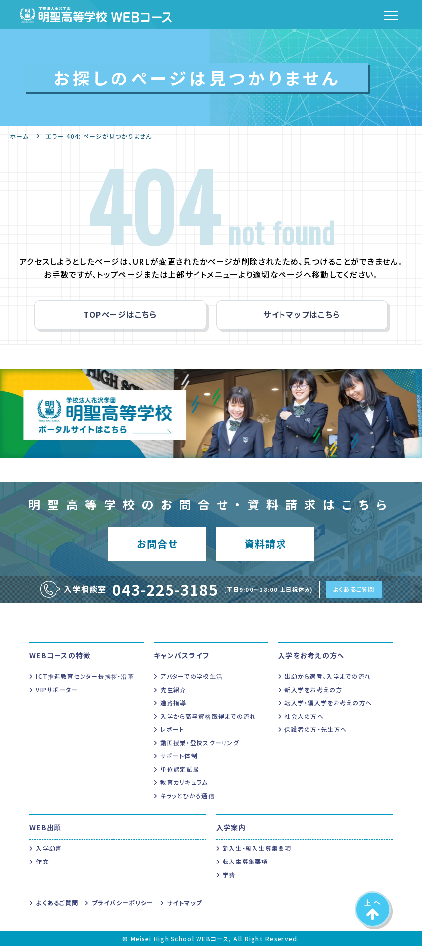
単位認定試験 (179, 769)
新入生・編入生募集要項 (257, 848)
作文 (42, 861)
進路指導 (173, 702)
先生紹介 (173, 689)
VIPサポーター (57, 689)
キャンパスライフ (181, 655)
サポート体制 (178, 755)
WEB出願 (45, 827)
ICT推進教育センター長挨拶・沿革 (85, 676)
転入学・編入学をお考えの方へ (328, 702)
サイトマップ (184, 902)
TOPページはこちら (120, 314)
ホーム (19, 136)
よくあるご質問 (354, 589)
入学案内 (231, 827)
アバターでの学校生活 (191, 676)
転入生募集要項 (245, 861)
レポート (172, 729)
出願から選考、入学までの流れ (327, 676)
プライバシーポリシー (123, 902)
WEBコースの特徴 (60, 655)
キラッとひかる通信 (187, 795)
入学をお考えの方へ (311, 655)
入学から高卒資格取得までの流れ (208, 716)
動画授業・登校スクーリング (199, 742)
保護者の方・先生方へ (315, 729)
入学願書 (49, 848)
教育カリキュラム (184, 782)
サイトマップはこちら (301, 314)
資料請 (265, 543)
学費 (229, 874)
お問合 (157, 543)
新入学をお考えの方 (313, 689)
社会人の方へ (304, 716)
